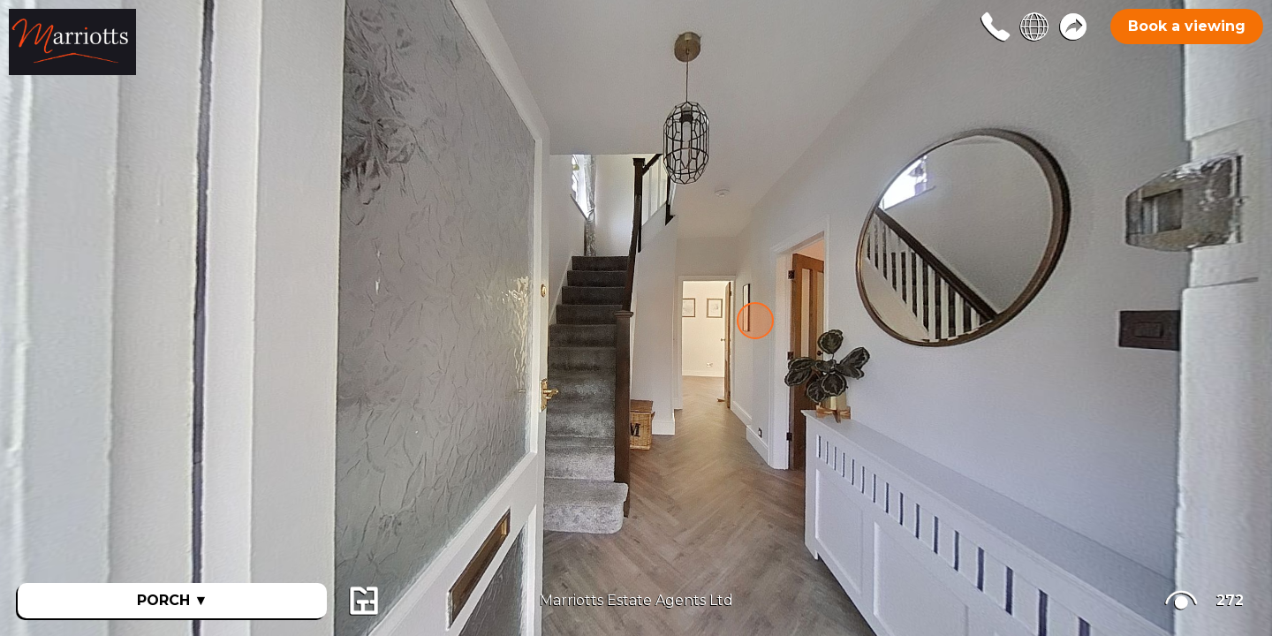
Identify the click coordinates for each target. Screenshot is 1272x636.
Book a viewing (1187, 26)
